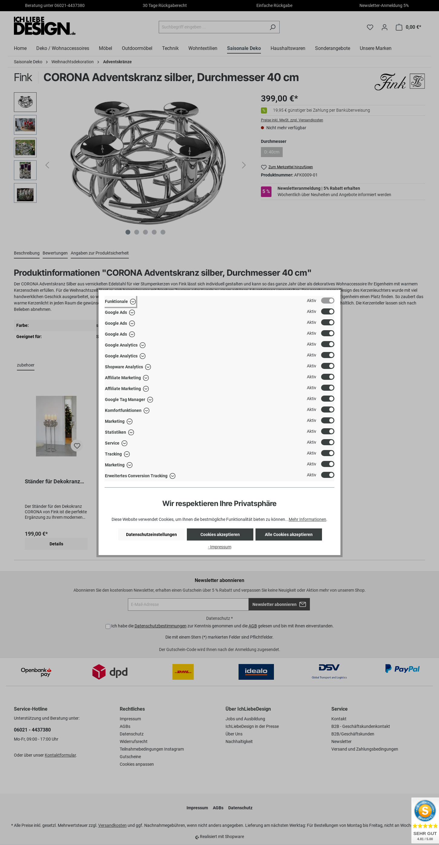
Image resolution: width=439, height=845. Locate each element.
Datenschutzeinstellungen (151, 534)
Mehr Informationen (307, 519)
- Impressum (219, 546)
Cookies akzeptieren (220, 534)
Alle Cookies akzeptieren (289, 534)
